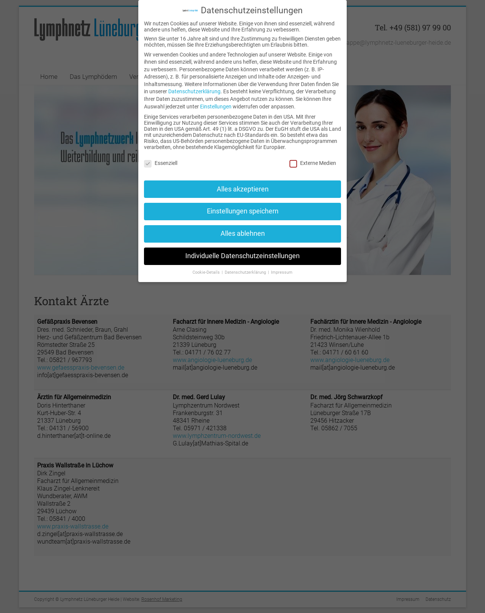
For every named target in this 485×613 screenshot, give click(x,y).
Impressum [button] (282, 272)
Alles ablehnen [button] (243, 233)
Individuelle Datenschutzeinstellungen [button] (242, 256)
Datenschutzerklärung (194, 91)
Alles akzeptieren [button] (243, 189)
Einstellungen (216, 106)
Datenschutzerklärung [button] (246, 272)
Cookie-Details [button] (206, 272)
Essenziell (160, 163)
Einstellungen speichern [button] (242, 211)
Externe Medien (312, 163)
